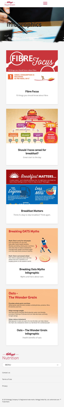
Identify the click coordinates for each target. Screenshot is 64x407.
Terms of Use (7, 379)
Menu (8, 364)
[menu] (45, 3)
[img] (10, 3)
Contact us (6, 373)
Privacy (4, 386)
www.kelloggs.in (9, 392)
